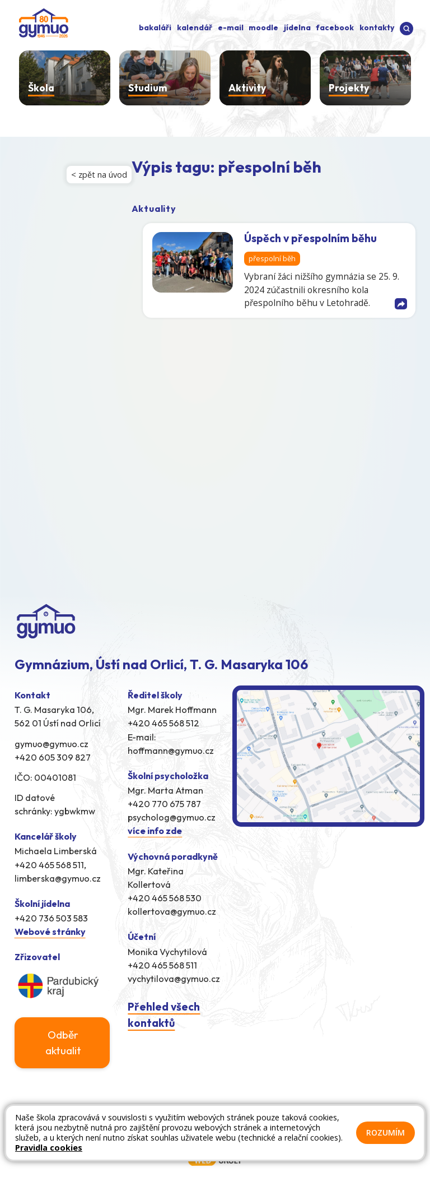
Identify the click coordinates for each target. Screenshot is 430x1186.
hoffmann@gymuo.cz (171, 750)
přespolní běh (272, 259)
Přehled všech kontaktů (164, 1015)
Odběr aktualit (63, 1042)
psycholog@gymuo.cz (172, 817)
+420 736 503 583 (51, 918)
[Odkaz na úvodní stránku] (41, 22)
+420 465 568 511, (50, 864)
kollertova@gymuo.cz (172, 911)
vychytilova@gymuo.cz (174, 978)
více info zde (155, 830)
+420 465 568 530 (165, 898)
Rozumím (385, 1132)
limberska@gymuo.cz (58, 878)
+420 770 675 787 (164, 803)
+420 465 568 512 (163, 723)
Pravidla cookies (48, 1147)
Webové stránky (50, 931)
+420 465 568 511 (162, 965)
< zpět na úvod (99, 174)
